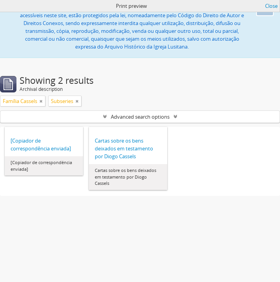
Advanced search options (140, 116)
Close (271, 5)
